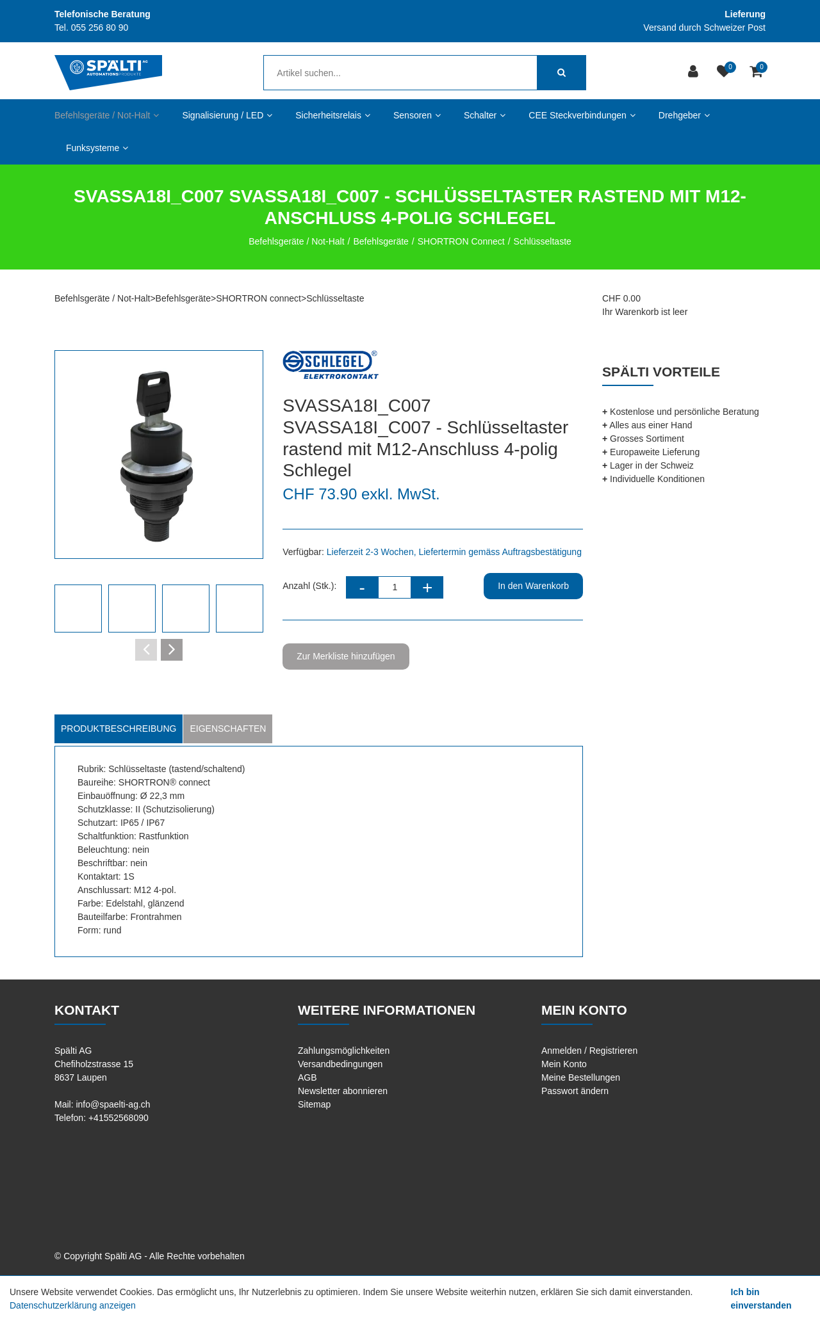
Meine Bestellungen (580, 1077)
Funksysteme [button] (97, 148)
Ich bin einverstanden (761, 1298)
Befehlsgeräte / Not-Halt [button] (106, 115)
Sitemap (314, 1104)
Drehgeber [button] (684, 115)
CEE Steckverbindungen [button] (582, 115)
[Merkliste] (725, 72)
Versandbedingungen (340, 1064)
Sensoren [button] (417, 115)
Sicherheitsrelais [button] (332, 115)
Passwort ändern (575, 1091)
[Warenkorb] (758, 72)
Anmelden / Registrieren (589, 1050)
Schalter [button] (484, 115)
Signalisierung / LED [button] (227, 115)
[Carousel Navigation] (158, 650)
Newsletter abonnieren (343, 1091)
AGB (307, 1077)
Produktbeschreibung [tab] (118, 728)
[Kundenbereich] (694, 72)
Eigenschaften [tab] (228, 728)
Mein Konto (564, 1064)
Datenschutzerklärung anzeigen (73, 1305)
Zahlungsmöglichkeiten (344, 1050)
